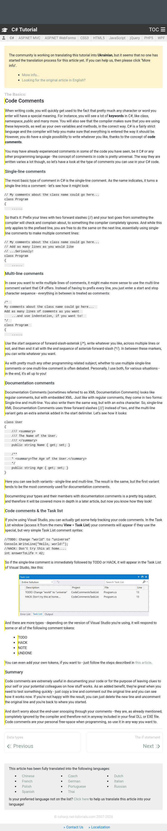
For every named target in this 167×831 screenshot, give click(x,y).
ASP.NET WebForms (60, 38)
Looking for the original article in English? (53, 80)
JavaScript (117, 38)
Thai (71, 792)
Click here (81, 799)
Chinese (28, 776)
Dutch (118, 776)
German (74, 781)
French (27, 781)
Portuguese (77, 786)
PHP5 (148, 38)
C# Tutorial (24, 30)
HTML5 (99, 38)
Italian (119, 781)
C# (12, 38)
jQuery (135, 38)
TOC (157, 30)
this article (143, 663)
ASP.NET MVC (29, 38)
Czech (73, 776)
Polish (27, 786)
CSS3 (84, 38)
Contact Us (75, 827)
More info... (31, 75)
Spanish (28, 792)
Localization (100, 827)
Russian (120, 786)
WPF (161, 38)
